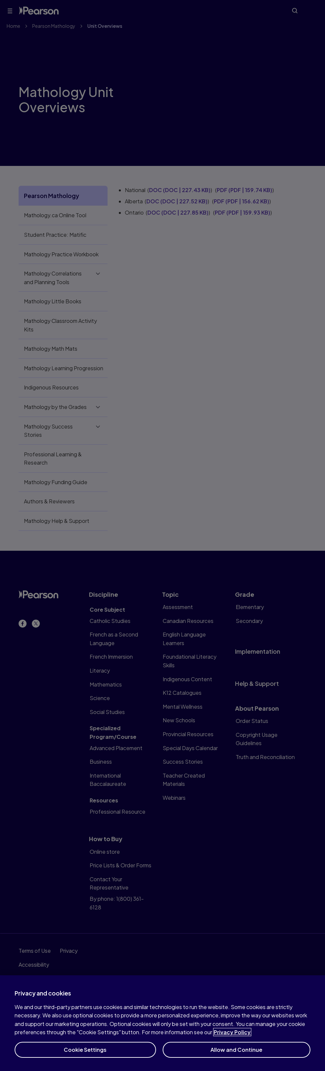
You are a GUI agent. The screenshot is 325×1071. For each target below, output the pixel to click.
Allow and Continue (236, 1056)
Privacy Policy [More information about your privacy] (232, 1038)
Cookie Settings (85, 1056)
